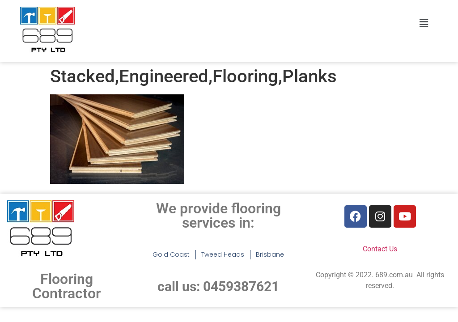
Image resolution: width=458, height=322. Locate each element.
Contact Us (380, 249)
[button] (423, 23)
